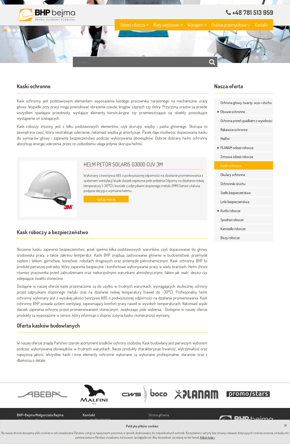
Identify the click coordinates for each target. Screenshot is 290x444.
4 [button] (18, 30)
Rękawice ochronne (234, 129)
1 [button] (5, 30)
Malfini (225, 138)
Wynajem (197, 25)
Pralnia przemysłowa (230, 25)
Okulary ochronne (233, 174)
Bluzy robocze (230, 238)
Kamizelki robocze (233, 229)
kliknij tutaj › (207, 437)
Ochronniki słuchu (233, 183)
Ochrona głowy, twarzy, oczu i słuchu (246, 102)
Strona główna (158, 415)
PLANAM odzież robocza (237, 147)
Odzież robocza (134, 25)
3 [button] (14, 30)
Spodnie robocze (232, 219)
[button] (219, 111)
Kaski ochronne (231, 165)
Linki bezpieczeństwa (235, 201)
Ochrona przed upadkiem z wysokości (246, 120)
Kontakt (261, 25)
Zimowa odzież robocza (237, 156)
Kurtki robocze (230, 210)
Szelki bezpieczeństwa (236, 192)
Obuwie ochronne (233, 111)
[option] (145, 31)
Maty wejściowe (168, 25)
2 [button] (9, 30)
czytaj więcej (106, 199)
